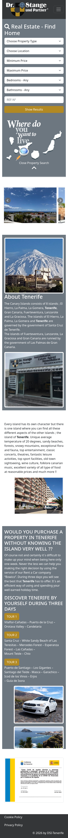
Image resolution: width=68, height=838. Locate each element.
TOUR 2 (12, 635)
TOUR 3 (12, 662)
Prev (8, 200)
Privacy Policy (13, 825)
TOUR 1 (12, 617)
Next (60, 200)
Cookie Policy (13, 817)
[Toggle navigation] (58, 9)
